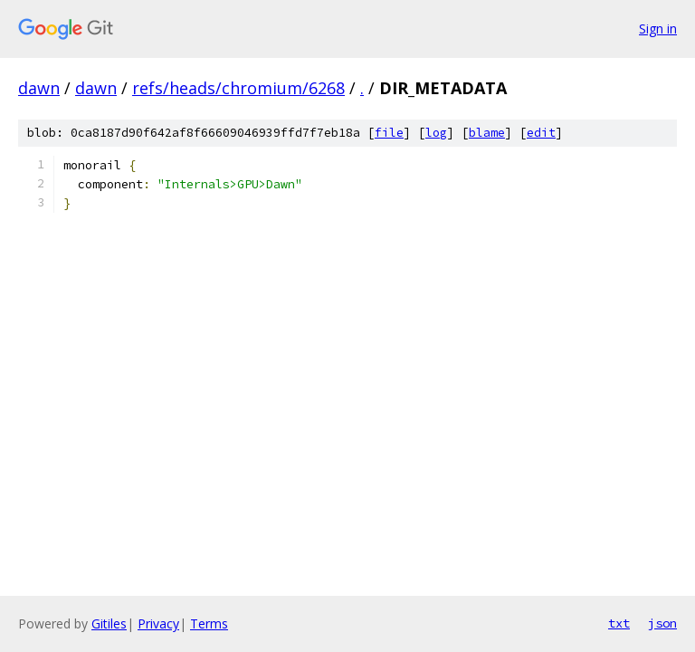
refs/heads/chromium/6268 (238, 88)
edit (541, 132)
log (436, 132)
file (389, 132)
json (662, 623)
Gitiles (109, 623)
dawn (39, 88)
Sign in (658, 28)
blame (487, 132)
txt (619, 623)
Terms (209, 623)
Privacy (158, 623)
